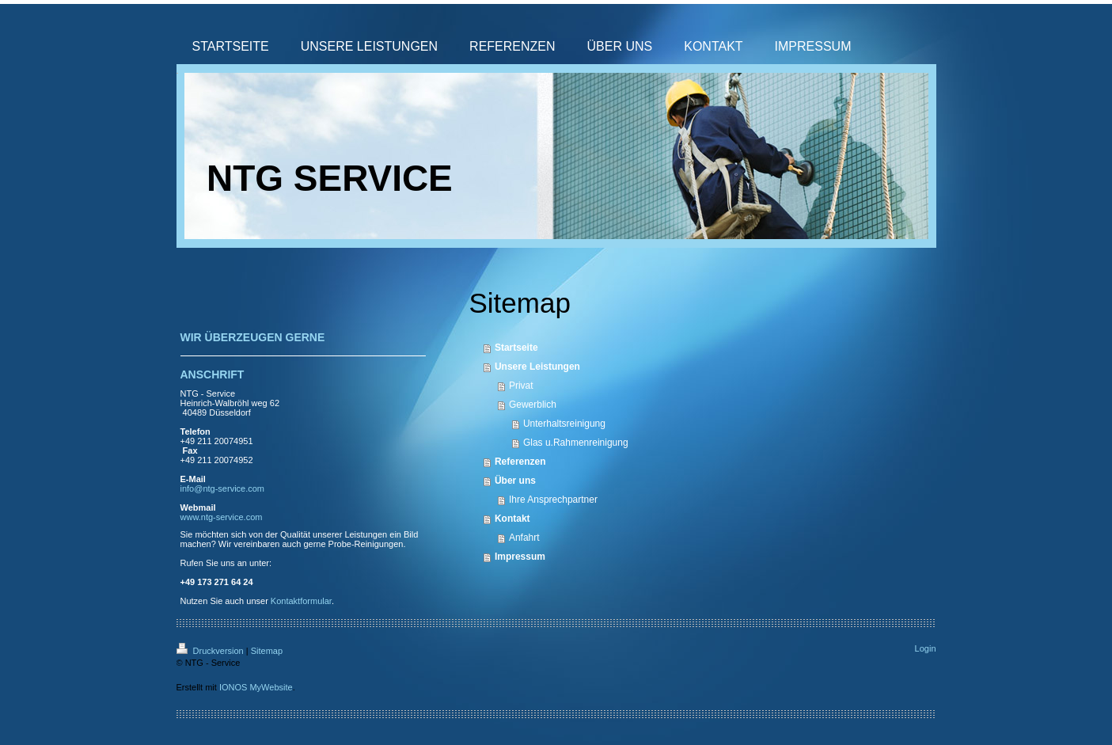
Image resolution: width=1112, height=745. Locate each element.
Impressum (520, 556)
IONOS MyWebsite (256, 687)
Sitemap (267, 651)
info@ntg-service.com (222, 488)
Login (925, 648)
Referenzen (520, 461)
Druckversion (211, 651)
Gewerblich (532, 404)
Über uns (515, 480)
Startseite (516, 347)
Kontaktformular (301, 601)
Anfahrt (524, 537)
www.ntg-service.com (221, 517)
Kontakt (512, 518)
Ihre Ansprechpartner (553, 499)
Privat (521, 385)
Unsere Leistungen (537, 366)
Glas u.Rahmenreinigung (575, 442)
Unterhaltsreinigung (564, 423)
